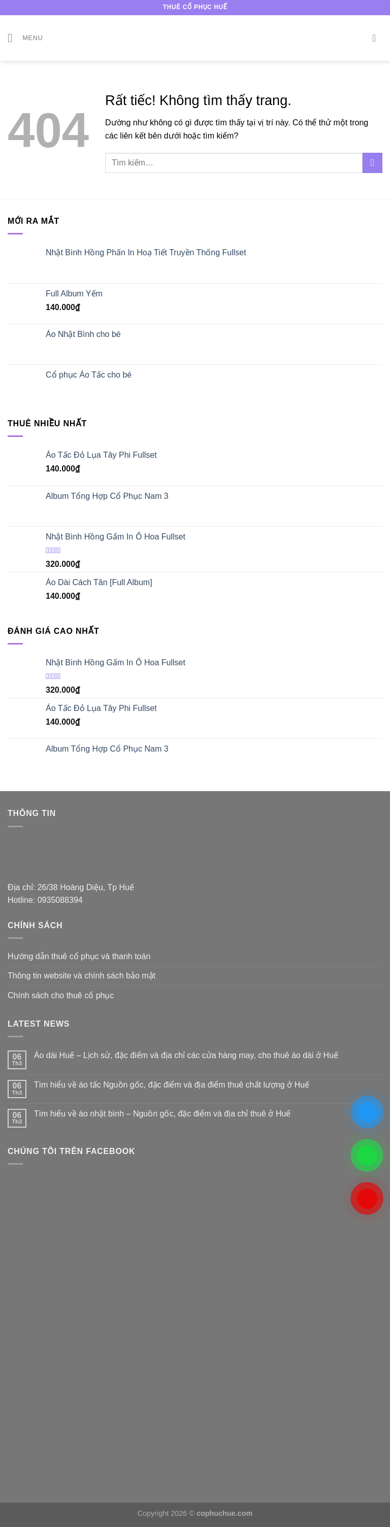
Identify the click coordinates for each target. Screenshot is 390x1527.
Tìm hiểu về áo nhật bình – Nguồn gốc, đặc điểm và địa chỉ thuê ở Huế (162, 1113)
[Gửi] (372, 163)
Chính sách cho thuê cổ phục (61, 995)
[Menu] (25, 37)
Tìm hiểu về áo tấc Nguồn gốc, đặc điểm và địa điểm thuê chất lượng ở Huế (171, 1084)
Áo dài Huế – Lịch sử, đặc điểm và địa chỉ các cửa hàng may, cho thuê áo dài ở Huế (186, 1055)
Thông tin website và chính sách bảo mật (81, 975)
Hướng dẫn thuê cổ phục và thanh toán (79, 956)
